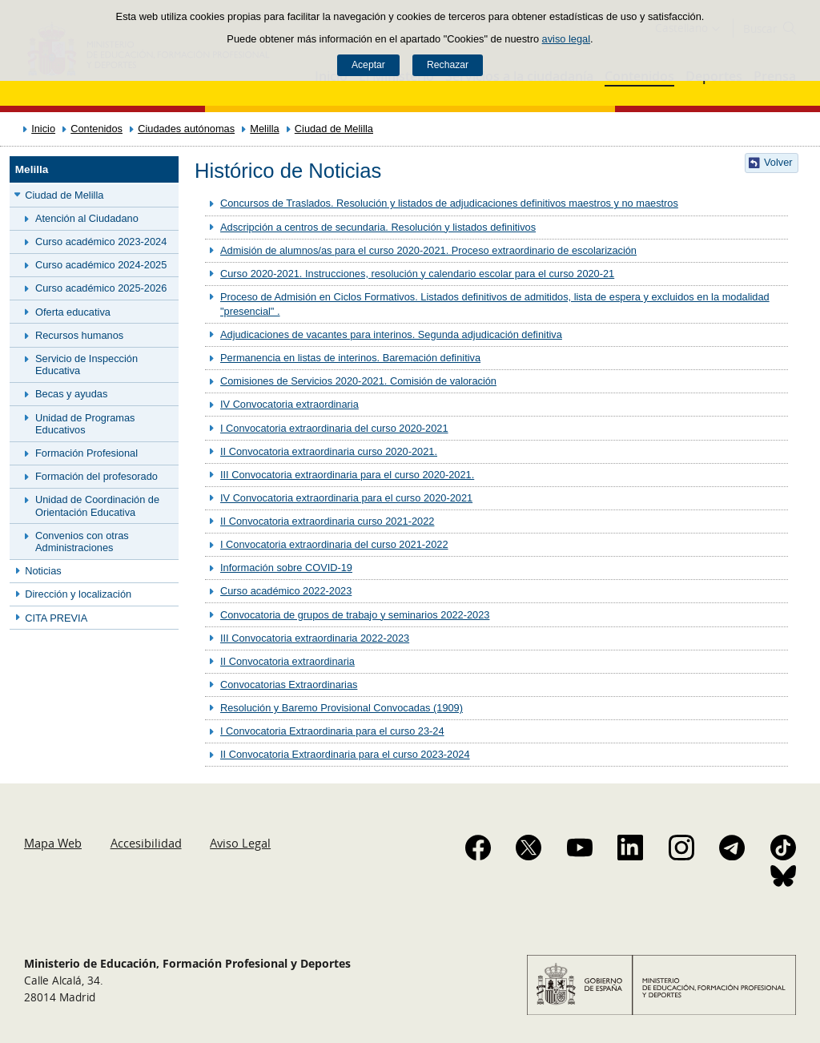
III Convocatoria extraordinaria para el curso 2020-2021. (347, 475)
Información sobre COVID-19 (286, 568)
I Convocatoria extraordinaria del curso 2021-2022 (334, 544)
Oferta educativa (73, 312)
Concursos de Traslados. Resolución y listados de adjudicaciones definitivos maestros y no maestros (449, 203)
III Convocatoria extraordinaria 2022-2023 (314, 638)
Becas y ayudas (71, 394)
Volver (778, 162)
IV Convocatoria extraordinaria (289, 404)
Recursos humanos (79, 335)
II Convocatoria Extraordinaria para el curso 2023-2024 (345, 754)
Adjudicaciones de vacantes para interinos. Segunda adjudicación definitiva (391, 334)
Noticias (43, 571)
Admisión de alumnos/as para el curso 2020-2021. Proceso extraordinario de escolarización (428, 250)
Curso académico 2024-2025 (101, 265)
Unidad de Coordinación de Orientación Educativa (97, 505)
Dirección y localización (78, 594)
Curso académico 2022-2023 (286, 591)
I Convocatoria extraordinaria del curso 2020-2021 (334, 428)
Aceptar (368, 64)
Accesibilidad (146, 843)
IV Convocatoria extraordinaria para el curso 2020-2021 (346, 498)
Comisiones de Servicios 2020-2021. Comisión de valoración (358, 381)
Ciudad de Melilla (334, 129)
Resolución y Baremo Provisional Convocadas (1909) (341, 708)
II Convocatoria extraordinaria (287, 661)
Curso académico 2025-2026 (101, 288)
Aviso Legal (240, 843)
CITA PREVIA (56, 618)
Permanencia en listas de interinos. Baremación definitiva (350, 358)
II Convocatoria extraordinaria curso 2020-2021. (328, 451)
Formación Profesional (86, 453)
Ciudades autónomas (186, 129)
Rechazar (447, 64)
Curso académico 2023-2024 (101, 242)
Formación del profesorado (96, 476)
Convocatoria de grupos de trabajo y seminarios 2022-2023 (354, 615)
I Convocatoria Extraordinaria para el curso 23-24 (332, 731)
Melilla (264, 129)
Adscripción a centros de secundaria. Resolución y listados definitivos (378, 227)
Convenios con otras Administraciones (82, 542)
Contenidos (96, 129)
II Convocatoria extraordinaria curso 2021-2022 (327, 521)
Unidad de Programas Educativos (85, 424)
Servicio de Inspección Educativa (86, 364)
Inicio (43, 129)
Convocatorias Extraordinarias (288, 685)
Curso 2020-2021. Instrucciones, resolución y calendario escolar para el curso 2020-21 (417, 274)
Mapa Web (53, 843)
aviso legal (566, 39)
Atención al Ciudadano (87, 218)
